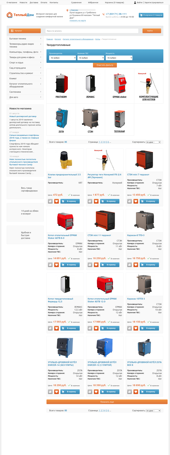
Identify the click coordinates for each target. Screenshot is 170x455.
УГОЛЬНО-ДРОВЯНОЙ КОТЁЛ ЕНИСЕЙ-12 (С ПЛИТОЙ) (102, 363)
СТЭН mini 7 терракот (138, 174)
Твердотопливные (109, 39)
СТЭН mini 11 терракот (99, 235)
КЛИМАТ (13, 78)
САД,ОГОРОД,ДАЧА (17, 67)
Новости (23, 2)
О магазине (12, 2)
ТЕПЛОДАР (119, 131)
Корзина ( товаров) (114, 2)
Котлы (97, 39)
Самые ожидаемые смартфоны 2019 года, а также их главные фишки (24, 138)
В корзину (69, 201)
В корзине (151, 15)
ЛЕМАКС (90, 96)
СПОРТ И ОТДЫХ (16, 62)
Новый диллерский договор (22, 116)
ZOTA (61, 131)
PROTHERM (61, 96)
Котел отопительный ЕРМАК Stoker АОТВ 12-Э (102, 300)
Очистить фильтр (105, 65)
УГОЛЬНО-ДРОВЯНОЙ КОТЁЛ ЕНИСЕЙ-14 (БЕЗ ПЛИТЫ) (62, 363)
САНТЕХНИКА (15, 91)
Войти (139, 2)
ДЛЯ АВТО (13, 97)
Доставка (34, 2)
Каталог (16, 30)
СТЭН (90, 131)
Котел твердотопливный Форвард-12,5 (60, 300)
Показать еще (107, 401)
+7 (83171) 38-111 (116, 13)
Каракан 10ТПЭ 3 (136, 298)
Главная (49, 39)
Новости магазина (20, 108)
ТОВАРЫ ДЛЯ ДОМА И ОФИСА (21, 57)
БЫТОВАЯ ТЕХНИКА (17, 38)
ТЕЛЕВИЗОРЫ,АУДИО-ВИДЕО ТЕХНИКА (21, 45)
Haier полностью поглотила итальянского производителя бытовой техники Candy (23, 162)
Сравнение (76, 2)
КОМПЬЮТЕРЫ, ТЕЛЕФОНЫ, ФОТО (23, 51)
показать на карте (78, 20)
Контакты (54, 2)
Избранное (93, 2)
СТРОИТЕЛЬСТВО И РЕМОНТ (21, 73)
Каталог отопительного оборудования (20, 85)
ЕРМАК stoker (120, 96)
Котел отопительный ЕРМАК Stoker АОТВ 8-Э (62, 236)
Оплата (44, 2)
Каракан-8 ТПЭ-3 (135, 235)
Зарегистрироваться (153, 2)
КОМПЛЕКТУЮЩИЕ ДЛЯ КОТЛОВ (148, 98)
